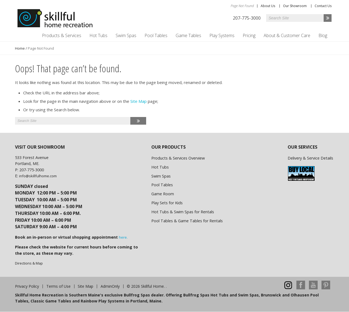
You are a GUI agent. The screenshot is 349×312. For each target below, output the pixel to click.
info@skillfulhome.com (38, 175)
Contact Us (323, 6)
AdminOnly (110, 286)
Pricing (249, 35)
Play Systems (221, 35)
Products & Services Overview (178, 158)
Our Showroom (295, 6)
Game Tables (188, 35)
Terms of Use (58, 286)
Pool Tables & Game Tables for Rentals (187, 220)
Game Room (162, 193)
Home (20, 48)
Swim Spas (126, 35)
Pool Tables (156, 35)
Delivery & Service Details (310, 158)
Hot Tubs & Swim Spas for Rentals (182, 211)
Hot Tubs (98, 35)
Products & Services (61, 35)
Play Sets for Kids (167, 202)
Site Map (138, 101)
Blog (322, 35)
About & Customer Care (287, 35)
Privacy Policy (27, 286)
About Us (268, 6)
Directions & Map (29, 263)
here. (123, 237)
